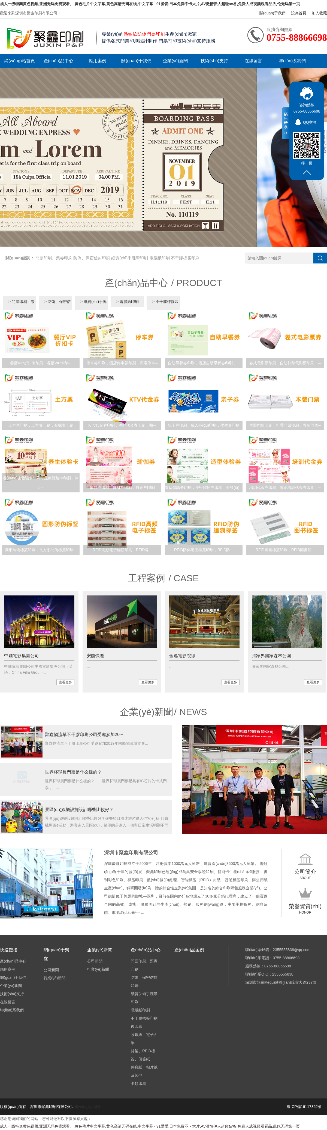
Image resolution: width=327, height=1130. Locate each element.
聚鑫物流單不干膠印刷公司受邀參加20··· (84, 734)
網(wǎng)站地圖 (86, 1106)
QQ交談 (310, 122)
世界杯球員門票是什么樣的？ (73, 772)
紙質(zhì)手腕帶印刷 (129, 258)
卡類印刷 (138, 1083)
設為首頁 (298, 13)
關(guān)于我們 (272, 13)
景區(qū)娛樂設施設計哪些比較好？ (79, 809)
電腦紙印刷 (159, 258)
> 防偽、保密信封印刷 (57, 306)
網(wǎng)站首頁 (19, 60)
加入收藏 (319, 13)
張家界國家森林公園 (271, 655)
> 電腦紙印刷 (127, 301)
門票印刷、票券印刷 (53, 258)
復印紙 (136, 1026)
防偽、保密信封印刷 (91, 258)
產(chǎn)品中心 (58, 60)
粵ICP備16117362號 (304, 1106)
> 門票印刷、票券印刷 (21, 306)
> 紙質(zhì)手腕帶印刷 (93, 306)
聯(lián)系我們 (292, 60)
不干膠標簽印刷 (185, 258)
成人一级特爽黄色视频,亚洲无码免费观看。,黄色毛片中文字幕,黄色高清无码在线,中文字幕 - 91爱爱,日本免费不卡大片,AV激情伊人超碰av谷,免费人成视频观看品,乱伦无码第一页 (150, 4)
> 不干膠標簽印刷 (165, 306)
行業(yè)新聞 (54, 978)
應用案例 (97, 60)
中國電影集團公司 (21, 655)
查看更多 (65, 682)
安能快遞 (95, 655)
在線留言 (253, 60)
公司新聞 (51, 970)
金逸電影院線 (182, 655)
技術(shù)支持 (214, 60)
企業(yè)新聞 (175, 60)
